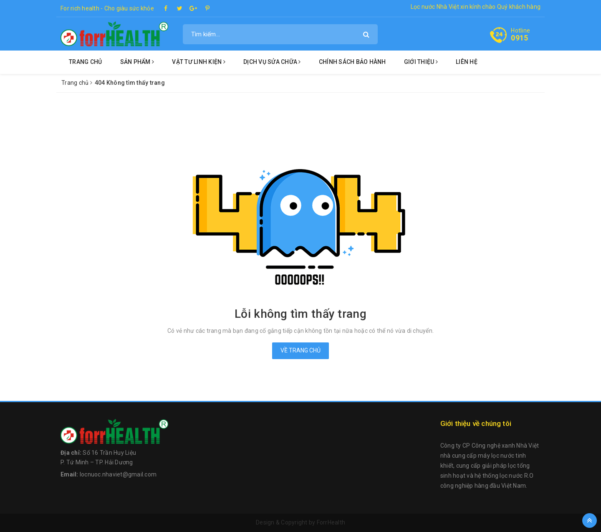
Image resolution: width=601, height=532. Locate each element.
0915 (519, 37)
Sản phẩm (137, 61)
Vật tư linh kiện (198, 61)
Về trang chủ (300, 350)
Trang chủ (85, 61)
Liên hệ (466, 61)
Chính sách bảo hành (352, 61)
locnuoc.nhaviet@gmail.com (118, 474)
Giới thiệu (421, 61)
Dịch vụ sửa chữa (272, 61)
